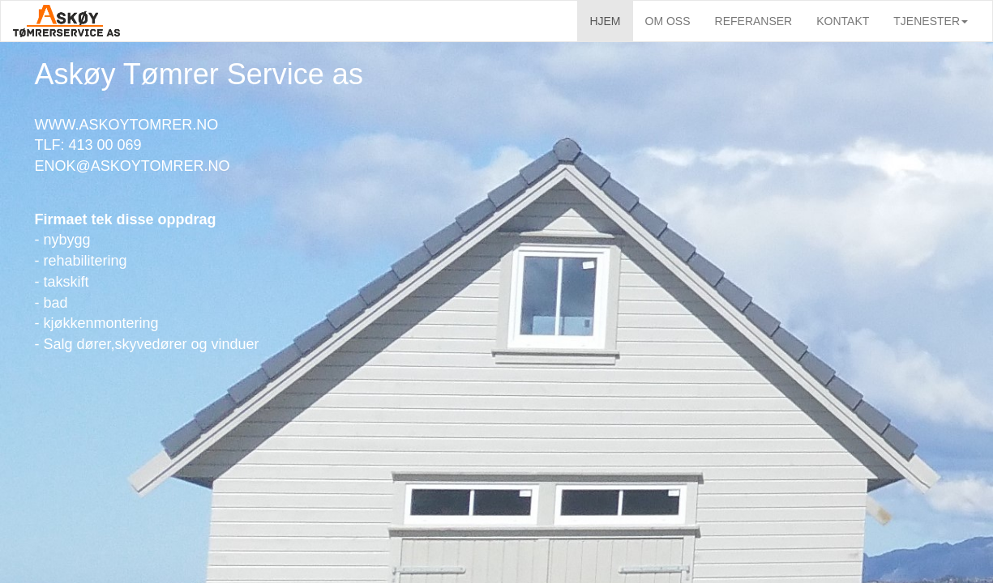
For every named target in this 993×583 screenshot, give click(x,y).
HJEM (604, 21)
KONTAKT (842, 21)
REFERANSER (754, 21)
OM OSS (668, 21)
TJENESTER (930, 21)
